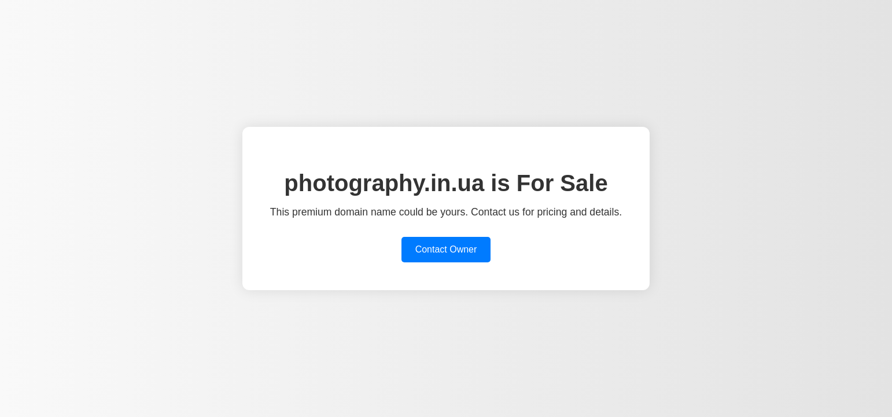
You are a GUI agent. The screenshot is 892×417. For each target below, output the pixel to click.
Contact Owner (446, 249)
